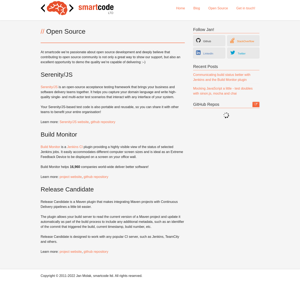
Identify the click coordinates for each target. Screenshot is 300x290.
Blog (196, 8)
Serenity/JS (49, 87)
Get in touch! (245, 8)
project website (71, 177)
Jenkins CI (75, 147)
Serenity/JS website (74, 122)
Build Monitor (50, 147)
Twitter (238, 52)
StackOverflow (242, 40)
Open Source (218, 8)
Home (180, 8)
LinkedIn (204, 52)
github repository (103, 122)
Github (203, 40)
